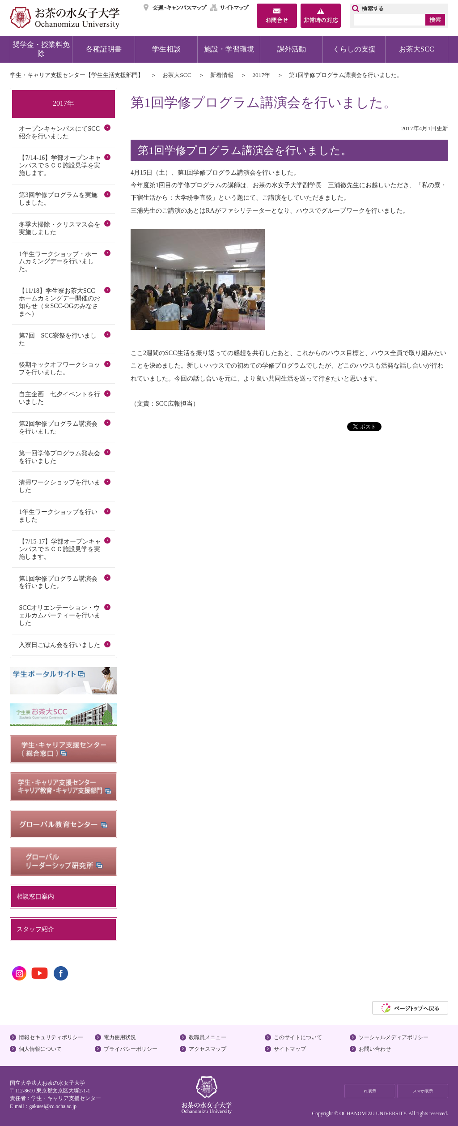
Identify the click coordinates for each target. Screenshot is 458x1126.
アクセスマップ (207, 1049)
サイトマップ (230, 8)
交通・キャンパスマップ (175, 8)
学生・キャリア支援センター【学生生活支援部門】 (77, 75)
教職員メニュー (207, 1037)
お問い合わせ (375, 1049)
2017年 (261, 75)
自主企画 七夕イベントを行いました (59, 397)
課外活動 (291, 49)
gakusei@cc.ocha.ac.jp (52, 1106)
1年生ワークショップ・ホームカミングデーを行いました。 (58, 261)
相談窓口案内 (35, 896)
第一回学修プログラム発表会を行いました (59, 457)
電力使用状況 (120, 1037)
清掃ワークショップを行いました (59, 486)
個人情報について (40, 1049)
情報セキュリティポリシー (51, 1037)
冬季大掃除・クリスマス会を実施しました (59, 228)
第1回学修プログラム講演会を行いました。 (58, 582)
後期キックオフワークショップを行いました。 (59, 368)
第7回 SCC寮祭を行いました (58, 339)
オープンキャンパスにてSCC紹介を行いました (59, 132)
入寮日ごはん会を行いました (59, 644)
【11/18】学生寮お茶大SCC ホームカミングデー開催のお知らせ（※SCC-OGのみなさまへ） (60, 302)
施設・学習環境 (229, 49)
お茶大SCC (416, 49)
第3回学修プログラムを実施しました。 (58, 198)
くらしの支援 (354, 49)
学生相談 (166, 49)
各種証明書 (104, 49)
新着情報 (221, 75)
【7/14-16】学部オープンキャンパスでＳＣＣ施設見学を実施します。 (60, 165)
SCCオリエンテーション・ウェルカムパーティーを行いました (59, 615)
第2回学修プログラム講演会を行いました (58, 427)
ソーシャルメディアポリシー (393, 1037)
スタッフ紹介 (35, 929)
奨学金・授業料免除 (41, 49)
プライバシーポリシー (130, 1049)
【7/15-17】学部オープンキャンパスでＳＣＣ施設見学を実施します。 (60, 549)
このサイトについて (298, 1037)
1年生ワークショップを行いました (58, 515)
